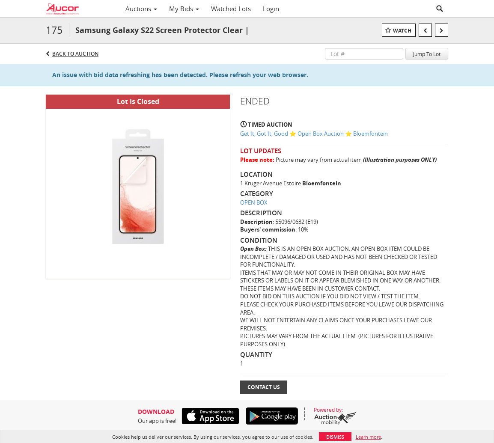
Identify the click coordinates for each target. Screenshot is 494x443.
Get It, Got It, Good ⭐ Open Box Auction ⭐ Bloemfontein (314, 133)
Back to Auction (75, 53)
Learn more (368, 437)
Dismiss (335, 437)
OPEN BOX (254, 202)
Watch (402, 30)
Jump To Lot (426, 54)
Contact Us (263, 387)
